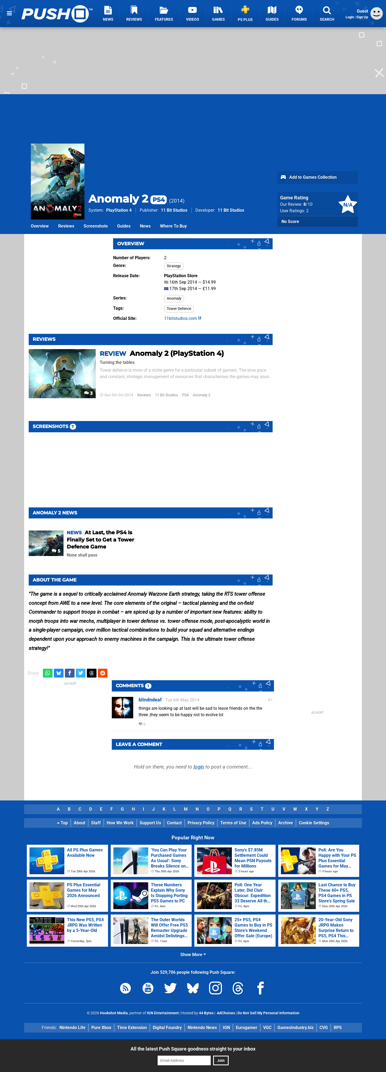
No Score (290, 221)
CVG (324, 1027)
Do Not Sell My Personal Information (268, 1013)
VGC (267, 1027)
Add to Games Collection (308, 177)
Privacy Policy (201, 822)
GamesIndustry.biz (295, 1027)
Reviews (66, 226)
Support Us (150, 822)
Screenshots (96, 226)
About (79, 822)
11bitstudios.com (182, 318)
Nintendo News (202, 1027)
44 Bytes (206, 1013)
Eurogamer (246, 1027)
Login (350, 17)
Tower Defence (179, 308)
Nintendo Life (73, 1027)
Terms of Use (233, 822)
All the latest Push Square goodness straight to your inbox (193, 1049)
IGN (226, 1027)
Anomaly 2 (127, 198)
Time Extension (132, 1027)
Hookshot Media (114, 1013)
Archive (285, 822)
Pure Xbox (101, 1027)
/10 (308, 204)
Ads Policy (262, 822)
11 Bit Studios (174, 210)
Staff (96, 822)
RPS (338, 1027)
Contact (174, 822)
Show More (193, 954)
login (199, 767)
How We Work (120, 822)
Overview (40, 226)
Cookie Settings (314, 822)
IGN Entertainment (163, 1013)
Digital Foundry (167, 1027)
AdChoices (225, 1013)
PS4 (185, 395)
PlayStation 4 (119, 210)
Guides (124, 226)
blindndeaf (150, 700)
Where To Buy (173, 226)
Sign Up (362, 17)
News (145, 226)
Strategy (174, 266)
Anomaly (174, 298)
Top (62, 822)
